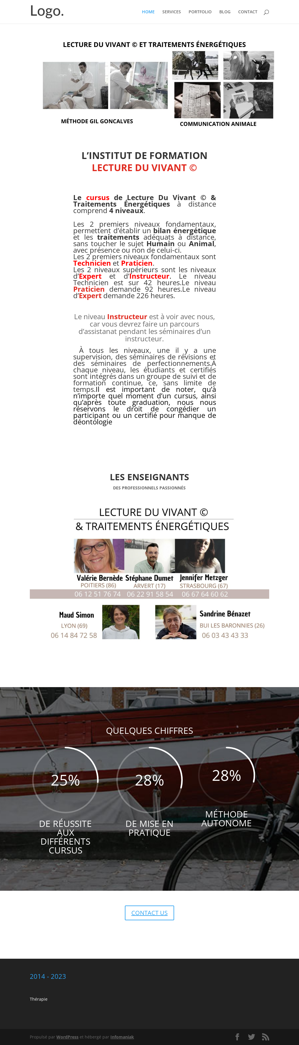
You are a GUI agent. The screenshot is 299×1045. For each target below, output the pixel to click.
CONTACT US (149, 913)
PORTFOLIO (200, 12)
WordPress (67, 1037)
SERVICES (171, 12)
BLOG (225, 12)
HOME (148, 12)
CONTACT (247, 12)
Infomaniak (122, 1037)
